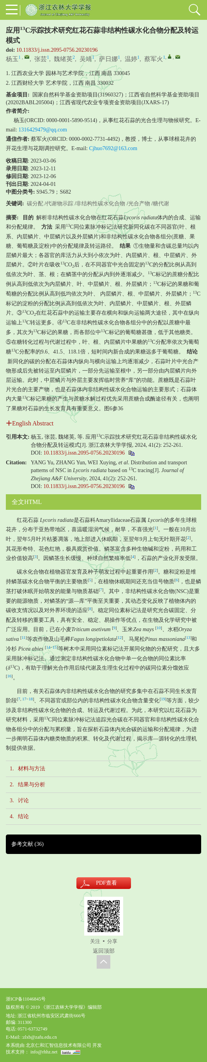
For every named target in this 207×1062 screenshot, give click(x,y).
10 (159, 628)
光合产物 (139, 203)
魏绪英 (63, 59)
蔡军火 (153, 59)
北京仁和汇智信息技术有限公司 (58, 1045)
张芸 (40, 59)
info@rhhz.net (43, 1052)
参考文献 (27, 844)
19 (163, 699)
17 (24, 699)
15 (55, 647)
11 (23, 637)
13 (188, 637)
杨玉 (12, 59)
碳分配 (35, 203)
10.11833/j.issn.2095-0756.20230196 (57, 50)
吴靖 (86, 59)
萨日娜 (108, 59)
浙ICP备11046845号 (26, 999)
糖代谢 (161, 203)
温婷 (131, 59)
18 (30, 699)
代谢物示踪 (59, 203)
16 (9, 676)
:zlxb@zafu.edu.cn (39, 1037)
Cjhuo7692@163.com (113, 148)
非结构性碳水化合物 (100, 203)
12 (120, 637)
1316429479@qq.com (42, 130)
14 (48, 647)
